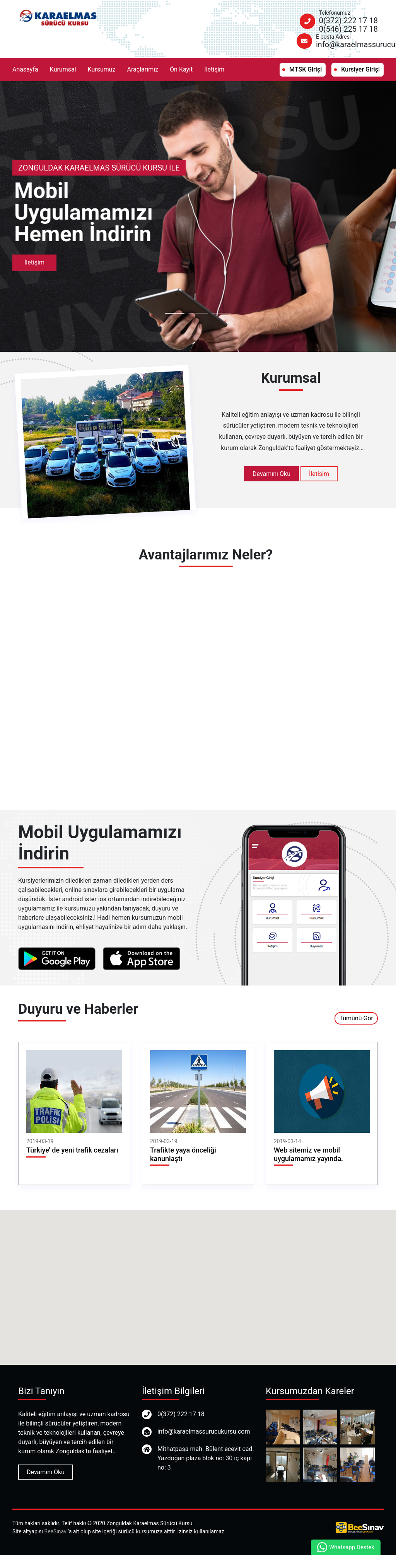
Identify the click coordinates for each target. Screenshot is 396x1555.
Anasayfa (25, 69)
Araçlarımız (143, 69)
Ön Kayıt (181, 69)
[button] (198, 1280)
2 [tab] (198, 313)
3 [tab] (221, 313)
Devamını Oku (271, 473)
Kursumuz (102, 69)
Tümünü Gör (356, 1018)
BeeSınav (55, 1531)
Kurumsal (63, 69)
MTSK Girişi (305, 69)
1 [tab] (174, 313)
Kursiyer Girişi (360, 69)
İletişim (214, 69)
